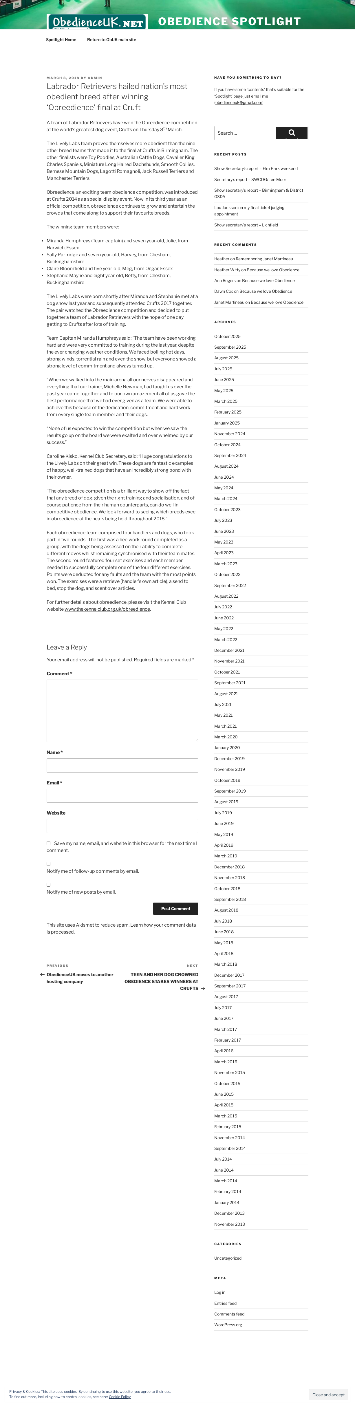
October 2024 (227, 444)
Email (54, 783)
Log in (219, 1292)
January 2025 (227, 422)
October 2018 (227, 888)
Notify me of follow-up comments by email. (93, 871)
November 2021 (229, 660)
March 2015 (225, 1115)
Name (55, 752)
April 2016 (223, 1050)
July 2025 (223, 368)
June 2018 (224, 931)
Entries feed (225, 1303)
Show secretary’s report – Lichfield (246, 224)
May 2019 (223, 834)
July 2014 (223, 1159)
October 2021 (227, 671)
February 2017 (227, 1040)
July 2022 (223, 606)
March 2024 (225, 498)
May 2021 (223, 715)
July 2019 (223, 812)
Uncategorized (227, 1258)
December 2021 (229, 650)
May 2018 (223, 942)
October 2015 (227, 1083)
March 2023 (225, 563)
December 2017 (229, 975)
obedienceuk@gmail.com (238, 102)
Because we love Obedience (273, 269)
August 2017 (226, 996)
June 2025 (224, 379)
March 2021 (225, 726)
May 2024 (223, 487)
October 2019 (227, 780)
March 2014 (225, 1180)
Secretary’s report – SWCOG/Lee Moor (250, 179)
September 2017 (230, 985)
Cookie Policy (120, 1397)
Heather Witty (227, 269)
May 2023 (223, 541)
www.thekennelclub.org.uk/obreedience (107, 609)
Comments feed (229, 1313)
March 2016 (225, 1061)
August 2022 (226, 596)
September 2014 (230, 1148)
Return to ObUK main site (111, 39)
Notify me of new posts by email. (81, 892)
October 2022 (227, 574)
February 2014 (227, 1191)
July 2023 (223, 520)
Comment (59, 673)
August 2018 (226, 909)
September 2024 (230, 455)
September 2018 (230, 899)
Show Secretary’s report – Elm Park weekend (256, 168)
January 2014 (226, 1202)
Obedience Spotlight (230, 21)
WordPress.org (228, 1324)
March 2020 (226, 736)
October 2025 (227, 336)
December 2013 (229, 1213)
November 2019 (229, 769)
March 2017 (225, 1029)
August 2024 (226, 466)
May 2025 (223, 390)
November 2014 (229, 1137)
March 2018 (225, 964)
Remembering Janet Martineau (264, 258)
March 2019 (225, 855)
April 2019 (223, 845)
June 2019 (224, 823)
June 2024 (224, 477)
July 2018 (223, 921)
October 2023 (227, 509)
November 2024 (229, 433)
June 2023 (224, 531)
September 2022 (230, 585)
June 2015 (224, 1094)
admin (95, 78)
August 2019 (226, 801)
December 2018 (229, 866)
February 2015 (227, 1126)
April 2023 (224, 552)
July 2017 (223, 1007)
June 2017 (223, 1018)
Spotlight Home (61, 39)
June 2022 (224, 617)
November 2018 (229, 877)
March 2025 (225, 401)
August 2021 (226, 693)
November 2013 (229, 1224)
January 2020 (227, 747)
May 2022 (223, 628)
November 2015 (229, 1072)
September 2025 (230, 347)
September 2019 (230, 790)
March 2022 (225, 639)
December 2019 (229, 758)
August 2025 (226, 357)
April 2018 (223, 953)
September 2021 (230, 682)
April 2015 (223, 1104)
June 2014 (224, 1170)
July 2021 (223, 704)
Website (56, 813)
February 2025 (227, 411)
